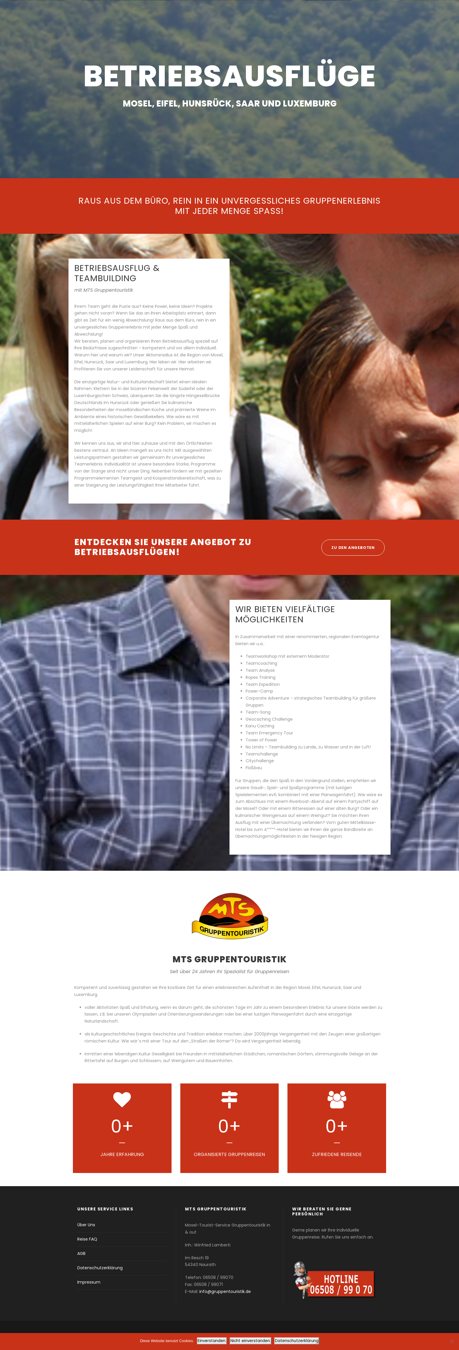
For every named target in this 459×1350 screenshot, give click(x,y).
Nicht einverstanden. (250, 1341)
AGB (81, 1253)
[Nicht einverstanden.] (452, 1341)
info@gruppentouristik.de (225, 1291)
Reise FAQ (87, 1239)
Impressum (88, 1282)
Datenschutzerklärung (100, 1268)
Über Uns (86, 1225)
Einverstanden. (212, 1341)
